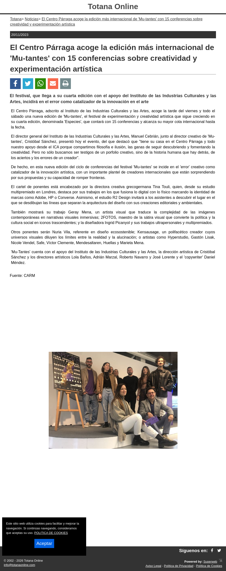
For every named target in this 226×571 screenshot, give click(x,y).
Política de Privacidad (178, 566)
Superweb (210, 561)
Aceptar (44, 543)
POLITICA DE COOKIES (51, 533)
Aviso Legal (153, 566)
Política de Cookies (209, 566)
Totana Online (113, 6)
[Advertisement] (113, 315)
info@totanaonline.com (19, 565)
